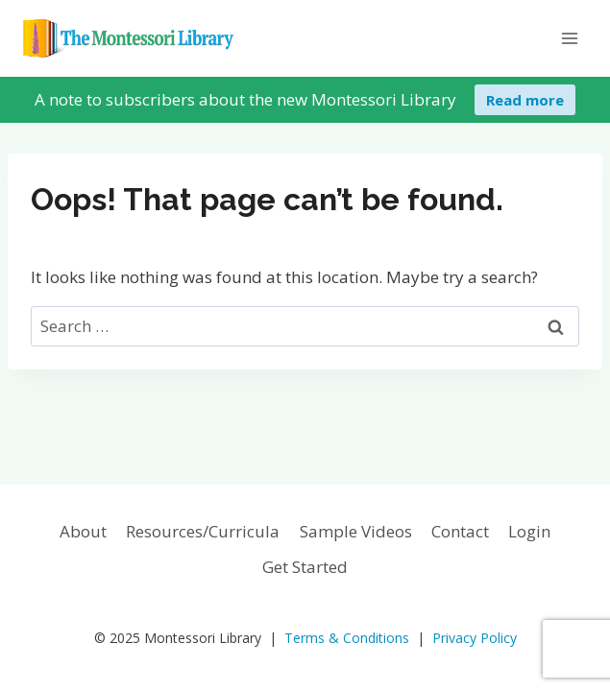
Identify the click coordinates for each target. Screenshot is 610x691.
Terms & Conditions (346, 638)
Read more (525, 99)
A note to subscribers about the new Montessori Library (245, 99)
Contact (460, 531)
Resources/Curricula (203, 531)
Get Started (305, 567)
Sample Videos (356, 531)
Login (529, 531)
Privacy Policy (474, 638)
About (83, 531)
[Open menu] (569, 38)
